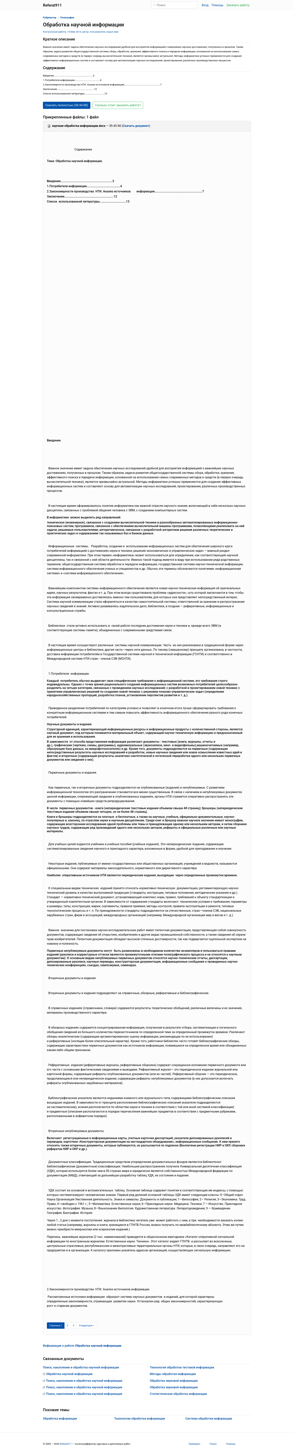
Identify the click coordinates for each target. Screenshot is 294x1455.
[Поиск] (174, 5)
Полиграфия (67, 17)
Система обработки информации (208, 1418)
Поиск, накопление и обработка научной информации (81, 1367)
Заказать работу (238, 5)
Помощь (217, 5)
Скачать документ (136, 126)
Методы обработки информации (173, 1374)
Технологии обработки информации (139, 1418)
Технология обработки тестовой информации (182, 1367)
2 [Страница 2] (67, 1325)
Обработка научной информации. (69, 1374)
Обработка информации (60, 1418)
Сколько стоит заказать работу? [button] (118, 105)
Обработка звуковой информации (174, 1380)
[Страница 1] (55, 1325)
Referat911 (66, 1443)
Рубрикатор (49, 17)
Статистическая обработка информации (178, 1394)
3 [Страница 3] (73, 1325)
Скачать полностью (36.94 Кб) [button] (66, 105)
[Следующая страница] (86, 1325)
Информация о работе (82, 1345)
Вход (205, 5)
